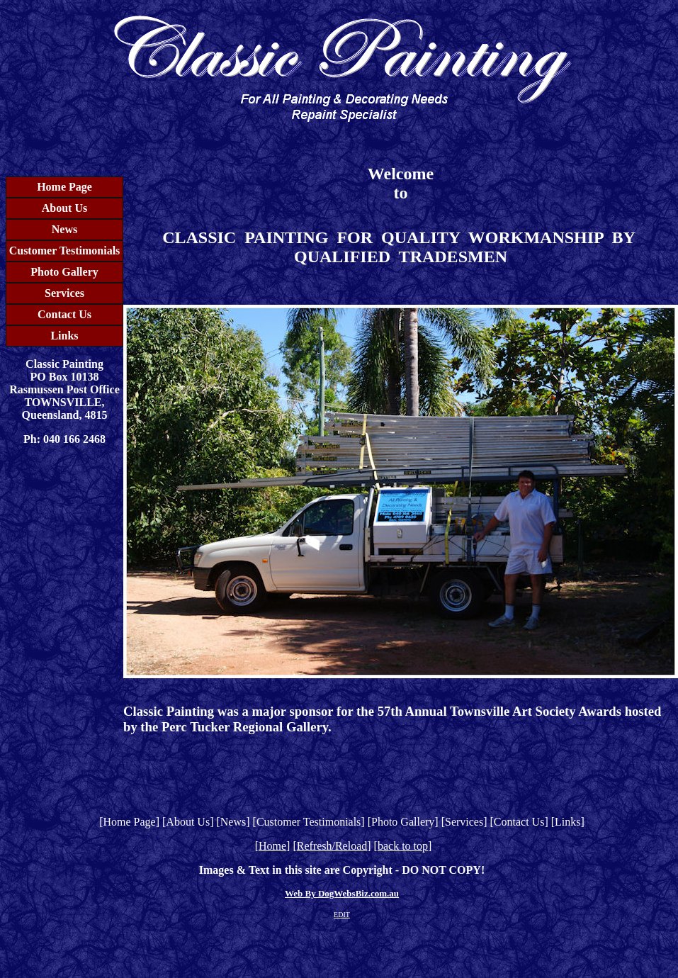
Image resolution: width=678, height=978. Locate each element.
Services (64, 293)
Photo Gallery (64, 272)
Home (272, 846)
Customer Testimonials (64, 250)
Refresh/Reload (332, 846)
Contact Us (64, 314)
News (64, 229)
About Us (64, 208)
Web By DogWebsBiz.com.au (342, 893)
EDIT (342, 914)
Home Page (64, 187)
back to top (403, 846)
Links (64, 336)
